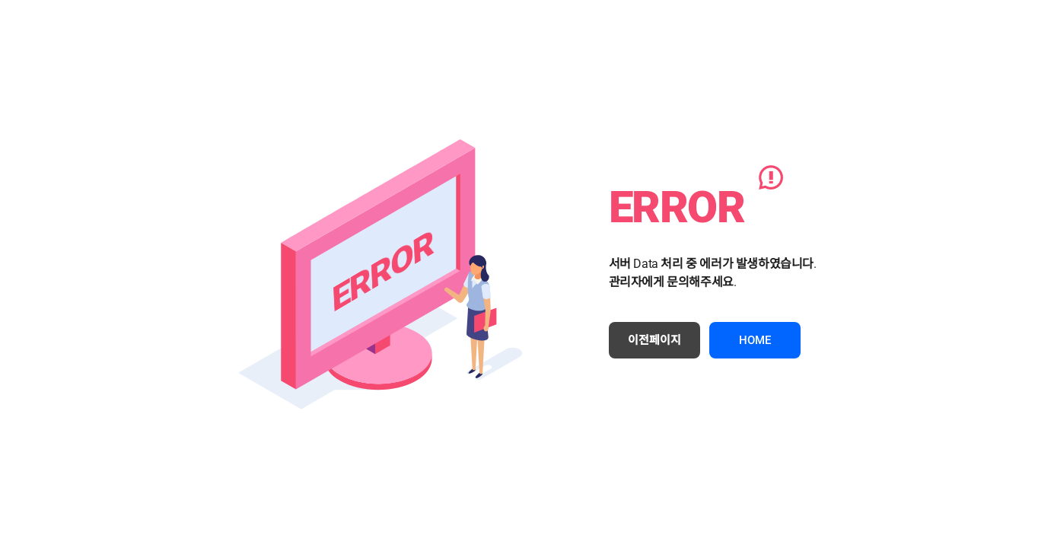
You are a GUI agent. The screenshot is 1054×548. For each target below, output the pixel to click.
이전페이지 (654, 340)
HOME (755, 340)
